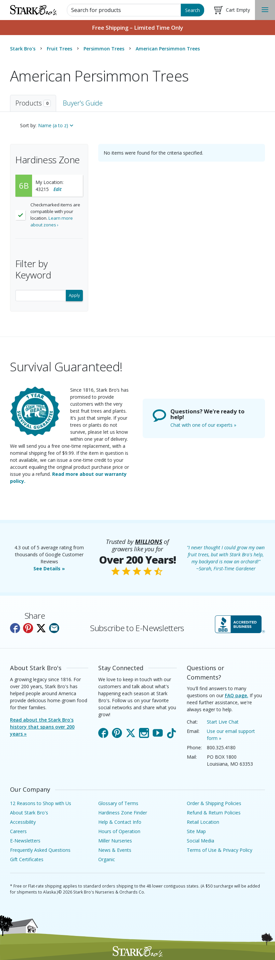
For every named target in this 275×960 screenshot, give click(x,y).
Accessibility (23, 822)
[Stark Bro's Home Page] (33, 10)
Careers (18, 831)
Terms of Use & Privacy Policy (219, 850)
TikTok (171, 731)
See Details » (49, 568)
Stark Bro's (22, 48)
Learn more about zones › (51, 221)
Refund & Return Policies (214, 812)
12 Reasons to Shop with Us (40, 803)
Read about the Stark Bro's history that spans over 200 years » (42, 727)
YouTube (158, 731)
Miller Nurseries (115, 840)
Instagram (144, 731)
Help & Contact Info (119, 822)
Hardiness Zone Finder (122, 812)
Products (33, 103)
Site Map (196, 831)
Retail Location (203, 822)
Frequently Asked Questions (40, 850)
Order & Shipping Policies (214, 803)
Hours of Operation (119, 831)
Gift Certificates (26, 859)
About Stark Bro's (29, 812)
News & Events (114, 850)
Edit (57, 189)
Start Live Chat (223, 722)
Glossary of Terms (118, 803)
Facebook (103, 731)
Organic (106, 859)
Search (192, 10)
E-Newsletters (25, 840)
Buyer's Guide (83, 103)
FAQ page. (236, 695)
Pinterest (117, 731)
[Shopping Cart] (232, 10)
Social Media (200, 840)
